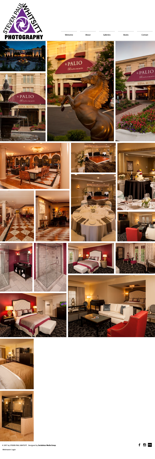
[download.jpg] (150, 445)
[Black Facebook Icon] (139, 445)
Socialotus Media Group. (47, 445)
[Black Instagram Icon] (145, 445)
